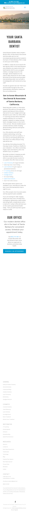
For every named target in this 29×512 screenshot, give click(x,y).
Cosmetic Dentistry (7, 407)
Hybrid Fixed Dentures (9, 178)
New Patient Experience (8, 449)
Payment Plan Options (8, 459)
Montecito (5, 466)
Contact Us (5, 446)
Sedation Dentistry (8, 172)
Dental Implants (6, 429)
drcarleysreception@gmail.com (10, 481)
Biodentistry (6, 397)
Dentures (5, 431)
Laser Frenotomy (8, 163)
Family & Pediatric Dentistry (9, 384)
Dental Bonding (6, 434)
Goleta (4, 469)
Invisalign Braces (8, 174)
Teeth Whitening (7, 409)
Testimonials (6, 451)
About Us (5, 444)
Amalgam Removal (7, 399)
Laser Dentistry (6, 412)
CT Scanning (7, 170)
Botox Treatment (7, 417)
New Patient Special (7, 461)
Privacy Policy (6, 464)
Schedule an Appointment (14, 251)
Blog (4, 456)
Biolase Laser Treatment (8, 419)
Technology (5, 454)
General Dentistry (7, 387)
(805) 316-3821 (15, 237)
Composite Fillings (7, 389)
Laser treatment (8, 167)
